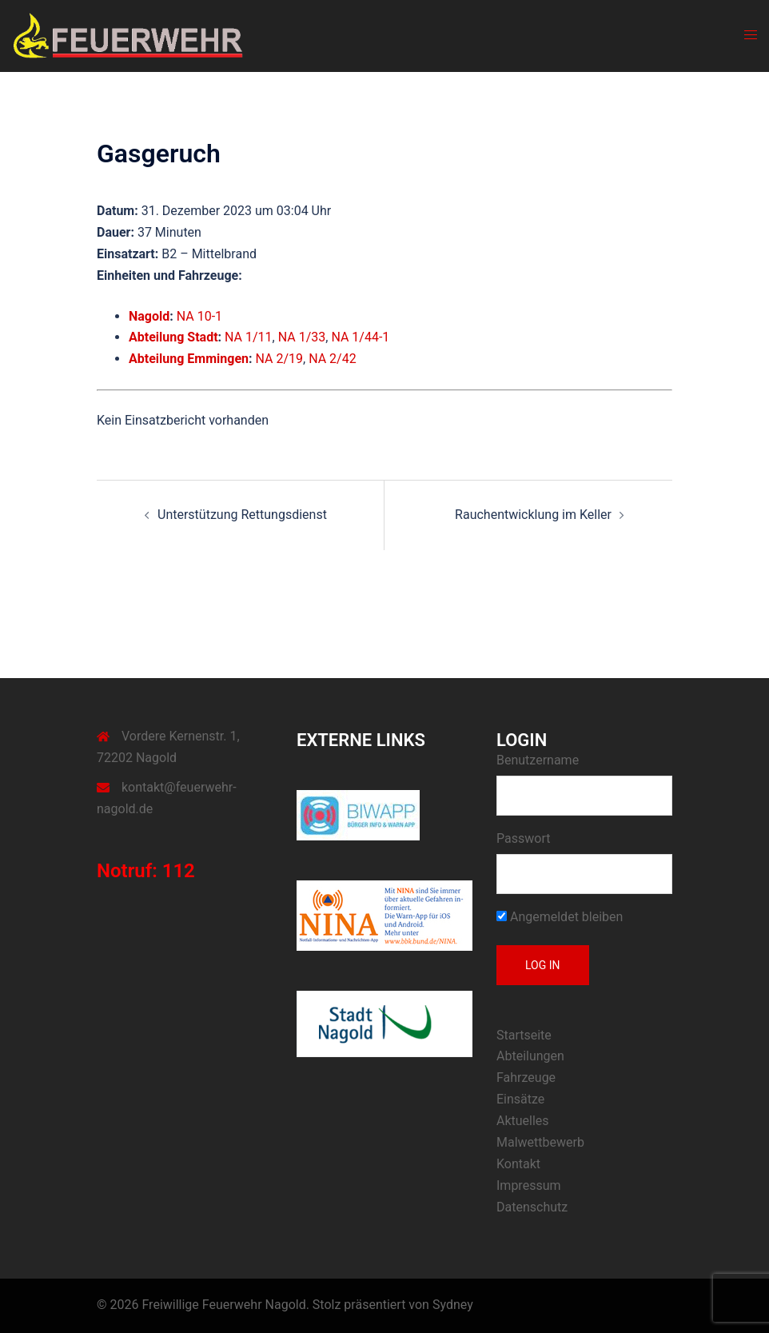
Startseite (524, 1035)
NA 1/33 (302, 337)
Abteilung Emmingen (189, 358)
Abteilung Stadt (173, 337)
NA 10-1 (199, 316)
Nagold (149, 316)
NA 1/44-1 (360, 337)
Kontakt (518, 1163)
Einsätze (520, 1099)
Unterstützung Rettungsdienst (242, 514)
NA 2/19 (279, 358)
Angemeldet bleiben (559, 916)
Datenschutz (532, 1207)
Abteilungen (530, 1056)
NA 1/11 (249, 337)
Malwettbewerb (540, 1142)
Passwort (523, 838)
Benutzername (537, 760)
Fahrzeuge (526, 1077)
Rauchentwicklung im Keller (533, 514)
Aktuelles (522, 1120)
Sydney (452, 1304)
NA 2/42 (333, 358)
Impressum (528, 1185)
